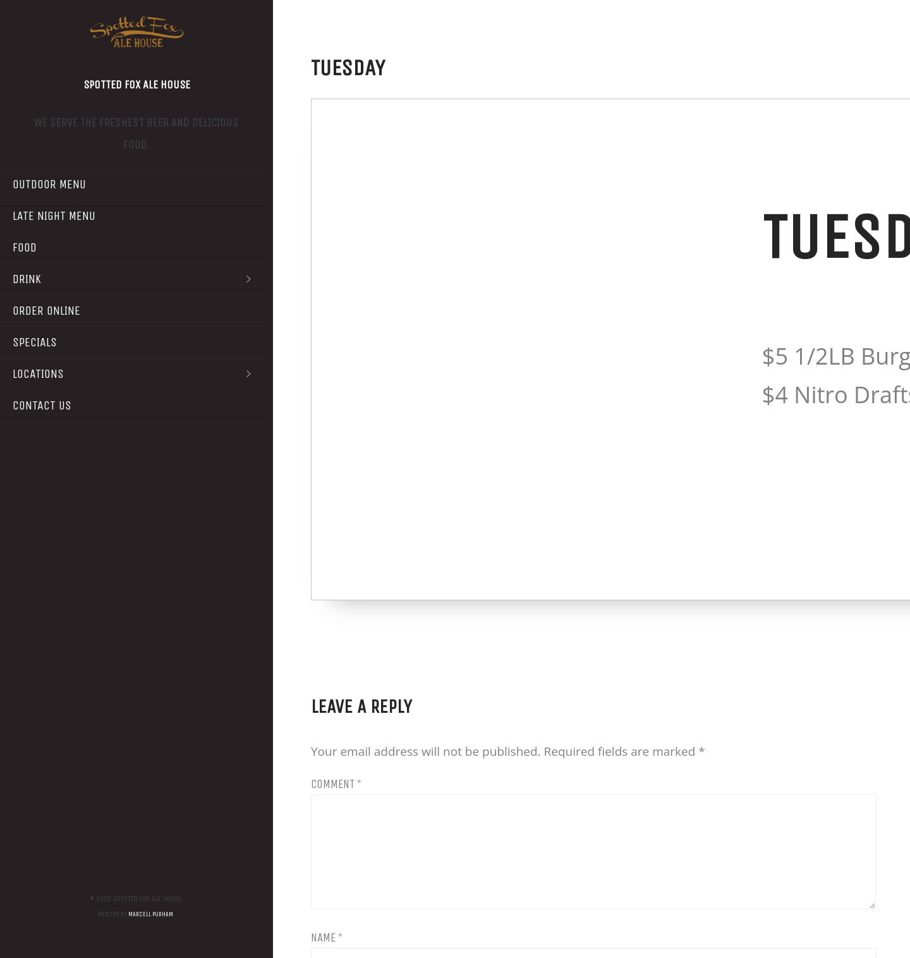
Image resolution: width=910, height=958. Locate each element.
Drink (136, 279)
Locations (136, 374)
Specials (35, 342)
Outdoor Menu (49, 184)
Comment (336, 784)
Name (327, 938)
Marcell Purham (150, 914)
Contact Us (42, 405)
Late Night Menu (54, 216)
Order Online (46, 310)
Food (25, 247)
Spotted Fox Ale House (136, 85)
